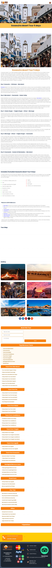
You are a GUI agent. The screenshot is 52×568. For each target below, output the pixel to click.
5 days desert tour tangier (8, 432)
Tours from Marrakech (8, 348)
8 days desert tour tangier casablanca (11, 437)
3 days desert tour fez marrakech (9, 393)
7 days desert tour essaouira (8, 458)
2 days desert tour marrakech (9, 514)
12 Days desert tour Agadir (8, 481)
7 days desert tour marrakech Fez (9, 385)
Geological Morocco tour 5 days (9, 472)
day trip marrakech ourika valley (9, 504)
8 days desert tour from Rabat (9, 411)
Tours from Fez (6, 350)
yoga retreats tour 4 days (8, 520)
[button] (50, 3)
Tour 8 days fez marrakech (8, 401)
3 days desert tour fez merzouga (9, 395)
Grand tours (6, 363)
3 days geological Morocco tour (9, 467)
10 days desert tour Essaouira (8, 460)
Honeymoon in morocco (7, 511)
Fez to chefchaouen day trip (8, 498)
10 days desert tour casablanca (9, 423)
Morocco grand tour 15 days (8, 486)
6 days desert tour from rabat (9, 409)
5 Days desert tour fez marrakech (9, 399)
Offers (13, 508)
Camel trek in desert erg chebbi (9, 500)
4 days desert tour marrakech (9, 376)
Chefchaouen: (6, 209)
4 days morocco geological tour (9, 470)
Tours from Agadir (7, 357)
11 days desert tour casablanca (9, 425)
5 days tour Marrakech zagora (9, 381)
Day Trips (13, 490)
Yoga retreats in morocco (8, 518)
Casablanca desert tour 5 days (9, 418)
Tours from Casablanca (8, 354)
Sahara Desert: (6, 216)
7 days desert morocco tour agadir (10, 448)
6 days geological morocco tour (9, 474)
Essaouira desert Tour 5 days (26, 70)
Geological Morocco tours (9, 361)
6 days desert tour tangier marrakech (10, 434)
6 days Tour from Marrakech (8, 383)
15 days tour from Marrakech (8, 484)
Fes (4, 206)
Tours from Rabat (7, 352)
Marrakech (39, 98)
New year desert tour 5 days (8, 516)
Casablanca (6, 210)
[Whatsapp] (49, 565)
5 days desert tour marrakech (9, 379)
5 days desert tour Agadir (8, 446)
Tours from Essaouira (8, 359)
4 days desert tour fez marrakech (9, 397)
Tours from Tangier (7, 356)
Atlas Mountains (6, 215)
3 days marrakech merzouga (8, 372)
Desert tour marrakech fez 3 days (9, 374)
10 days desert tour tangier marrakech (11, 439)
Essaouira (3, 87)
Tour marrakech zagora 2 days (9, 370)
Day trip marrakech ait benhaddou (10, 495)
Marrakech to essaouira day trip (9, 493)
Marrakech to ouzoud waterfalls (9, 502)
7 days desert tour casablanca (9, 420)
